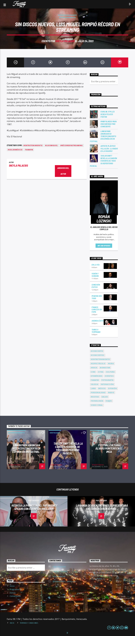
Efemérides (96, 376)
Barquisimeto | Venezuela (64, 581)
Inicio (12, 586)
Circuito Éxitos (97, 579)
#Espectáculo (98, 363)
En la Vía (95, 264)
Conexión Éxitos (96, 285)
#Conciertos (97, 355)
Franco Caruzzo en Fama (97, 309)
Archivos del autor (63, 171)
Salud (105, 397)
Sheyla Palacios (64, 41)
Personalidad (98, 392)
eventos (109, 376)
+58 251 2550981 (60, 571)
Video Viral (97, 405)
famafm (29, 150)
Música (102, 388)
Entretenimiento (67, 17)
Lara (93, 388)
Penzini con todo (97, 297)
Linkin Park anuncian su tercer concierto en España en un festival (103, 136)
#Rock (94, 368)
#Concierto (97, 351)
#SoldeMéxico (15, 150)
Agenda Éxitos (98, 320)
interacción (107, 384)
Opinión (112, 388)
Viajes (109, 401)
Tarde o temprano (96, 330)
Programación (16, 589)
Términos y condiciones (29, 623)
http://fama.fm (59, 566)
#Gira (111, 363)
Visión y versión (95, 274)
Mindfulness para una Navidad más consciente (108, 124)
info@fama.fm (59, 576)
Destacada (55, 433)
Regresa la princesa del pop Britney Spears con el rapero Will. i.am (34, 507)
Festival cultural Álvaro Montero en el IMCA (109, 448)
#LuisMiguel (51, 145)
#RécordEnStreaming (71, 145)
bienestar (105, 368)
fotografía (107, 380)
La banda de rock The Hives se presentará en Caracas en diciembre (102, 507)
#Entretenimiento (33, 145)
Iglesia (94, 384)
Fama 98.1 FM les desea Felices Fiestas (107, 114)
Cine (93, 372)
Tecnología (97, 401)
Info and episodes (104, 246)
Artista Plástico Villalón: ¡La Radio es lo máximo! (109, 148)
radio (111, 392)
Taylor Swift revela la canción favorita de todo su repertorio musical (103, 160)
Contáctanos (15, 596)
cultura (110, 372)
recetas (95, 397)
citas (100, 372)
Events (13, 593)
